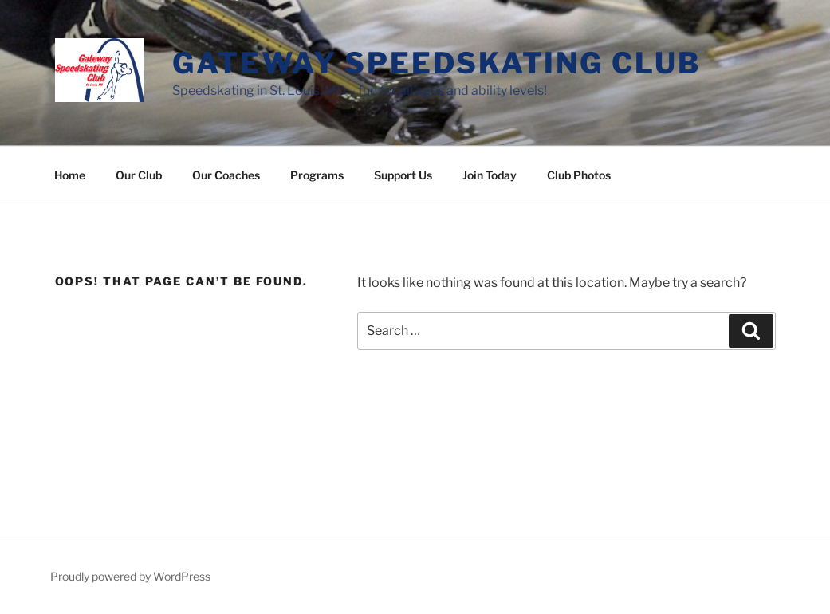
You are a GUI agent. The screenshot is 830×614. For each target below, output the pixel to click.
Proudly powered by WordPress (130, 576)
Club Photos (579, 175)
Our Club (139, 175)
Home (69, 175)
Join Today (489, 175)
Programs (317, 175)
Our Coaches (226, 175)
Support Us (403, 175)
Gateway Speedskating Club (436, 63)
